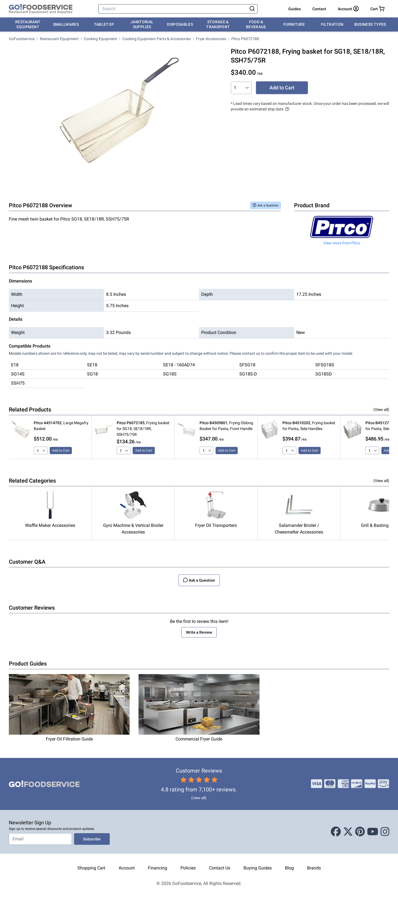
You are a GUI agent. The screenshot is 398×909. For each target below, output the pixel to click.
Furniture (294, 24)
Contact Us (219, 868)
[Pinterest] (360, 831)
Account (127, 868)
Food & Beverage (256, 24)
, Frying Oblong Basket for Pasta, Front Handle (226, 426)
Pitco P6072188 (245, 39)
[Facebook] (336, 831)
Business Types (370, 24)
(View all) (381, 409)
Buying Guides (257, 868)
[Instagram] (385, 831)
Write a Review (199, 632)
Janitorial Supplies (142, 24)
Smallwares (66, 24)
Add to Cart (281, 87)
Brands (314, 868)
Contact (319, 9)
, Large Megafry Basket (61, 426)
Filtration (332, 24)
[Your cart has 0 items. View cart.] (377, 9)
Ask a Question (265, 205)
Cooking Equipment (100, 39)
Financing (157, 868)
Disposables (180, 24)
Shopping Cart (91, 868)
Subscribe (92, 839)
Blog (289, 868)
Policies (188, 868)
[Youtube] (372, 831)
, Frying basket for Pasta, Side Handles (308, 426)
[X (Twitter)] (348, 831)
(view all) (198, 798)
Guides (294, 9)
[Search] (173, 8)
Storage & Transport (218, 24)
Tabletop (104, 24)
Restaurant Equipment (28, 24)
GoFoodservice (22, 39)
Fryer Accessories (211, 39)
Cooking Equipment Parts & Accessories (156, 39)
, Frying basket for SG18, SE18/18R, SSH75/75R (143, 429)
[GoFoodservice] (40, 9)
